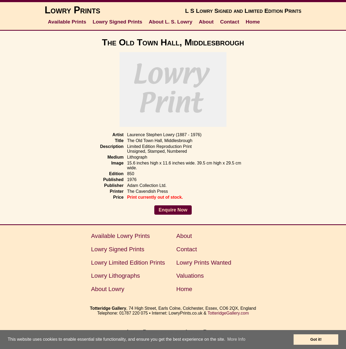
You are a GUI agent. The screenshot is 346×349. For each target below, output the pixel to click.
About (206, 22)
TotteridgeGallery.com (228, 313)
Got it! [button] (316, 339)
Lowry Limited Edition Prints (128, 262)
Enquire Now (173, 210)
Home (253, 22)
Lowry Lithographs (115, 275)
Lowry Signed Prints (118, 22)
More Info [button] (236, 339)
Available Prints (67, 22)
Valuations (190, 275)
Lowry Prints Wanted (203, 262)
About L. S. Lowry (170, 22)
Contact (229, 22)
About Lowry (107, 289)
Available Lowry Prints (120, 236)
